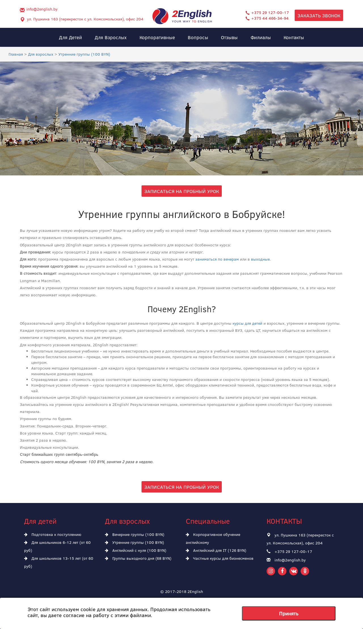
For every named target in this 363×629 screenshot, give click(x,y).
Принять (288, 613)
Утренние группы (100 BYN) (134, 542)
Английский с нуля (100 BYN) (135, 550)
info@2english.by (42, 9)
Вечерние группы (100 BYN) (134, 534)
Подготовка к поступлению (52, 534)
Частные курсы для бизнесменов (220, 558)
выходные (260, 259)
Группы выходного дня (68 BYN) (138, 558)
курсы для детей (247, 323)
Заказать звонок (318, 15)
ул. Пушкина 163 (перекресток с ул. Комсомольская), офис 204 (85, 19)
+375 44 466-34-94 (267, 18)
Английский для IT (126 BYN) (216, 550)
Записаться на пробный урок (181, 191)
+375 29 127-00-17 (267, 12)
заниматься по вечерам (217, 259)
